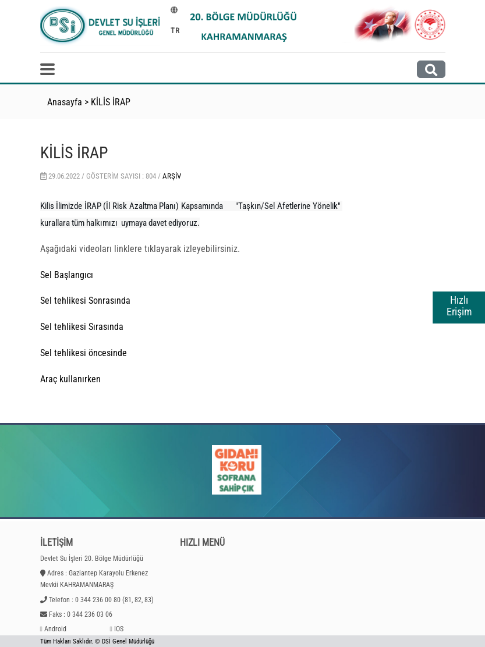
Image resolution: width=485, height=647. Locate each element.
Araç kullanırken (70, 379)
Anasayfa (64, 102)
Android (55, 629)
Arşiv (171, 176)
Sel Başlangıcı (67, 274)
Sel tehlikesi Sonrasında (85, 300)
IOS (118, 629)
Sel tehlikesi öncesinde (83, 352)
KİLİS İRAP (110, 102)
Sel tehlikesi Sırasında (81, 326)
